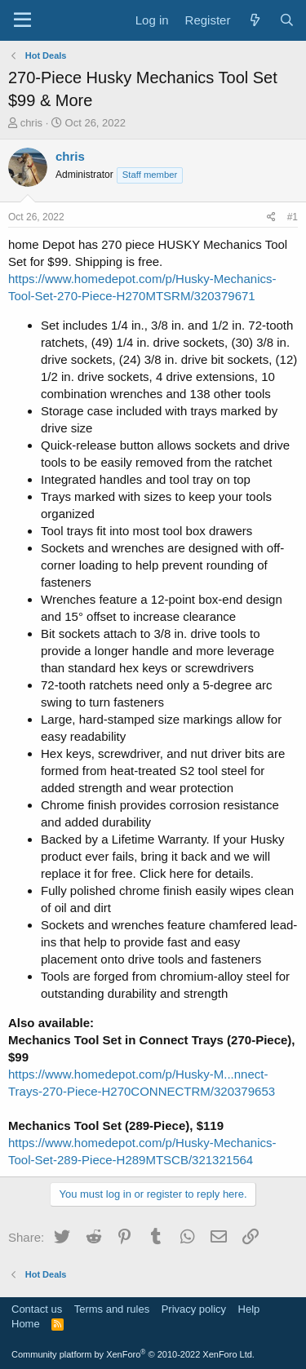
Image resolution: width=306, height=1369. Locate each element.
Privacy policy (194, 1309)
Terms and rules (111, 1309)
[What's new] (254, 20)
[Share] (271, 217)
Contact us (36, 1309)
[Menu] (22, 20)
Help (249, 1309)
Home (25, 1324)
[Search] (287, 20)
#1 (292, 217)
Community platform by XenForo (133, 1354)
